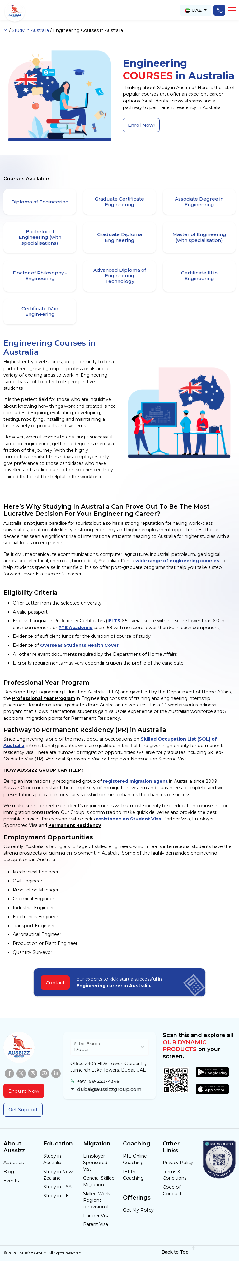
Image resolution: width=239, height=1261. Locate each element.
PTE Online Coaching (135, 1159)
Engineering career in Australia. (114, 985)
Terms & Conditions (174, 1175)
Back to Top (178, 1252)
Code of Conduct (172, 1190)
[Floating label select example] (109, 1047)
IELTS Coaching (133, 1175)
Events (11, 1180)
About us (13, 1162)
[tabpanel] (119, 586)
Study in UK (56, 1196)
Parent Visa (95, 1224)
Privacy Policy (178, 1162)
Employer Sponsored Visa (95, 1162)
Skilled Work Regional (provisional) (96, 1200)
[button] (232, 10)
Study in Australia (30, 30)
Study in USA (57, 1187)
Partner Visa (96, 1215)
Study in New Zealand (58, 1175)
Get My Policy (138, 1210)
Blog (8, 1171)
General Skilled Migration (99, 1181)
